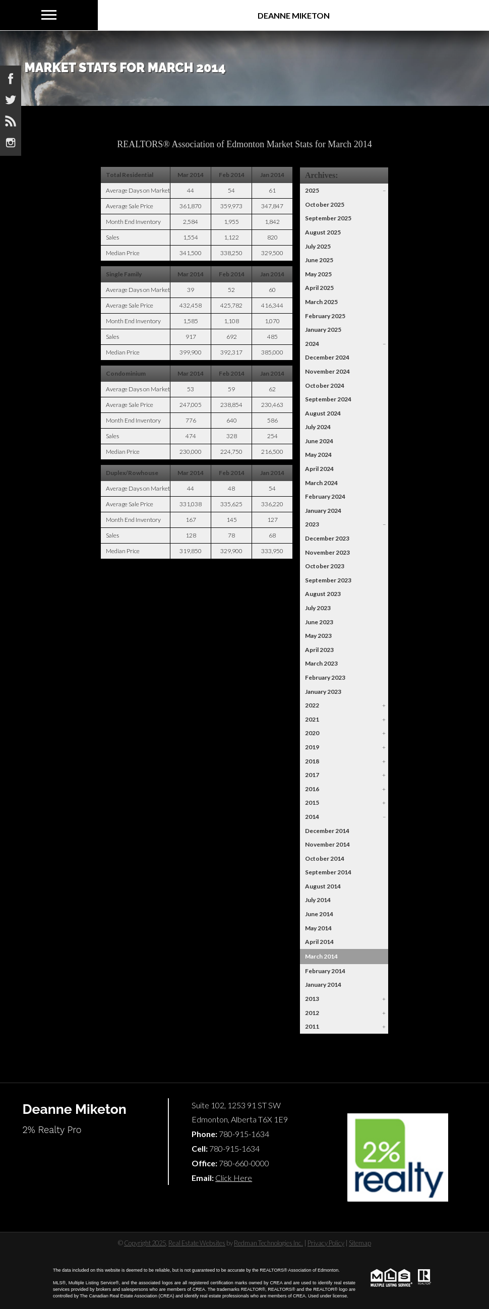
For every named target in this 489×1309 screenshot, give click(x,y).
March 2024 (321, 483)
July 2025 (318, 246)
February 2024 (325, 496)
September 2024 (328, 399)
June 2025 (319, 260)
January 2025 (323, 329)
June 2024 (319, 441)
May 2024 (318, 454)
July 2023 (318, 608)
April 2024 (319, 468)
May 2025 (318, 274)
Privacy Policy (326, 1243)
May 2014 (318, 928)
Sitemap (360, 1243)
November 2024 (327, 371)
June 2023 (319, 622)
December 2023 (327, 538)
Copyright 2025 (145, 1243)
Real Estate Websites (196, 1243)
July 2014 (318, 900)
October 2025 (324, 204)
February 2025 (325, 316)
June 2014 (319, 914)
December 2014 (327, 831)
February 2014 (325, 971)
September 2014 (328, 872)
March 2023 (321, 663)
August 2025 (323, 232)
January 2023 (323, 691)
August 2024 (323, 413)
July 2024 (318, 427)
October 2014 (324, 858)
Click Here (233, 1177)
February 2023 (325, 677)
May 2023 (318, 635)
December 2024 (327, 357)
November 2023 (327, 552)
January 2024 (323, 510)
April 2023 (319, 649)
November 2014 (327, 844)
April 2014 (319, 941)
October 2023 (324, 566)
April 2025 (319, 287)
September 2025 (328, 218)
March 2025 (321, 302)
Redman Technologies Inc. (268, 1243)
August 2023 (323, 594)
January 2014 (323, 984)
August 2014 (323, 886)
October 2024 (324, 385)
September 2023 (328, 580)
